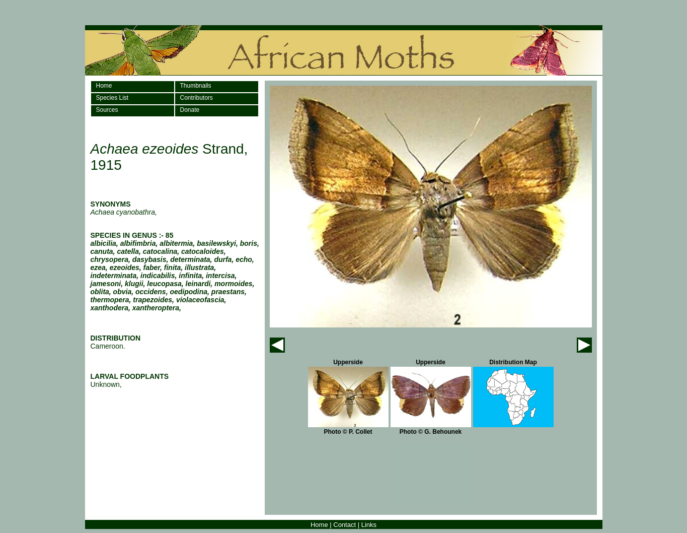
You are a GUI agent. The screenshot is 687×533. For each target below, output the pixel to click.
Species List (112, 97)
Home (104, 85)
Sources (107, 109)
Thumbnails (195, 85)
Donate (190, 109)
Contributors (196, 97)
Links (368, 524)
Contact (344, 524)
